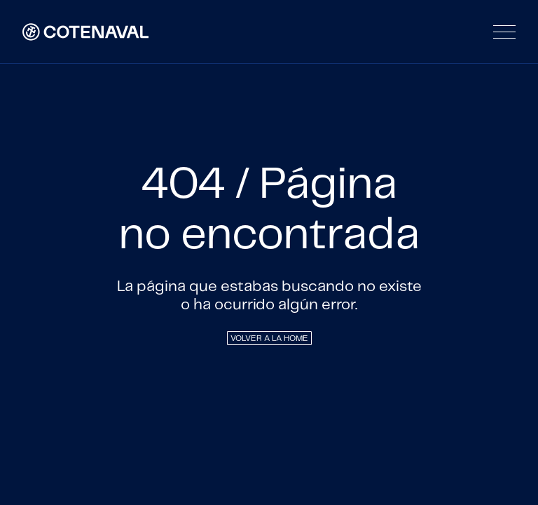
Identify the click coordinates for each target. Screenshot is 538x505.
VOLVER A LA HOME (269, 338)
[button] (504, 31)
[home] (85, 31)
